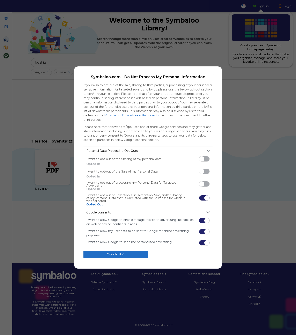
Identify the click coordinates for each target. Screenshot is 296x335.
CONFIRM (116, 254)
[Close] (214, 74)
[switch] (204, 159)
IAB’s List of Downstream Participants (131, 115)
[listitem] (148, 150)
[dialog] (148, 167)
